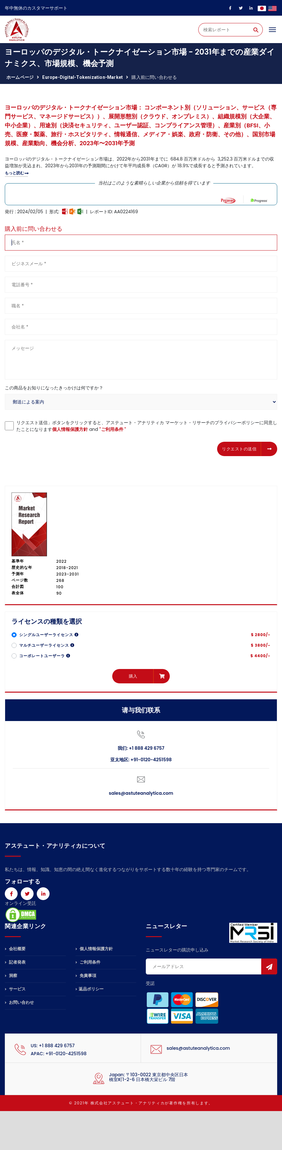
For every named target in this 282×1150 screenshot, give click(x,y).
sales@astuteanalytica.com (141, 793)
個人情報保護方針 (70, 429)
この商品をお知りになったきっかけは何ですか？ (54, 388)
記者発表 (15, 962)
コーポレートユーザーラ (44, 655)
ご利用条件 (87, 962)
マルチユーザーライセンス (46, 645)
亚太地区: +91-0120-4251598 (141, 759)
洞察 (11, 976)
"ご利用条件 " (112, 429)
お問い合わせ (19, 1002)
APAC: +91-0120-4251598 (59, 1053)
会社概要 (15, 949)
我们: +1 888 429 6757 (141, 748)
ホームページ (20, 77)
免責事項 (85, 976)
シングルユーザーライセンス (49, 634)
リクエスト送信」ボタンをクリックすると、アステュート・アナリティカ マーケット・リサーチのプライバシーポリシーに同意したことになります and (146, 425)
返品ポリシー (89, 989)
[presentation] (53, 447)
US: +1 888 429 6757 (52, 1045)
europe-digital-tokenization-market (82, 77)
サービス (15, 989)
